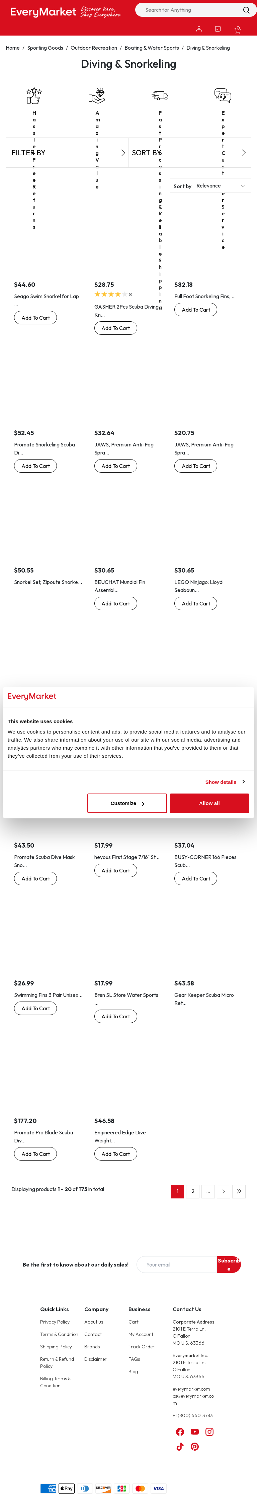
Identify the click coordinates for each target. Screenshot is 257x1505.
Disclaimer (95, 1359)
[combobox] (196, 10)
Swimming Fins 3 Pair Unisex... (48, 994)
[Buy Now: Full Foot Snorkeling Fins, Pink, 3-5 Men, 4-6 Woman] (195, 309)
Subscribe (229, 1264)
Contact (93, 1334)
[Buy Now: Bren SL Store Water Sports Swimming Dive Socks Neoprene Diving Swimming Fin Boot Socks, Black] (115, 1016)
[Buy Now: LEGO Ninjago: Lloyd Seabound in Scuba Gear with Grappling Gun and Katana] (195, 603)
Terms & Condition (59, 1334)
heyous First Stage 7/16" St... (126, 857)
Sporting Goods (45, 47)
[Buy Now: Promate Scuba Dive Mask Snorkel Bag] (35, 878)
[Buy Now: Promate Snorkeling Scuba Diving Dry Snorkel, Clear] (35, 466)
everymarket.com (191, 1389)
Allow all (209, 803)
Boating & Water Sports (151, 47)
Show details (221, 782)
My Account (140, 1334)
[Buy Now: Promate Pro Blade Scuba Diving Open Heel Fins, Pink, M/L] (35, 1154)
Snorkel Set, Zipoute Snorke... (48, 582)
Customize (128, 803)
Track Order (141, 1347)
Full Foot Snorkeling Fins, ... (205, 296)
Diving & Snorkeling (208, 47)
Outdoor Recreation (94, 47)
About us (93, 1322)
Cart (133, 1322)
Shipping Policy (56, 1347)
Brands (92, 1347)
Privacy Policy (55, 1322)
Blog (133, 1371)
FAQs (134, 1359)
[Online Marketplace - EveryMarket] (66, 12)
